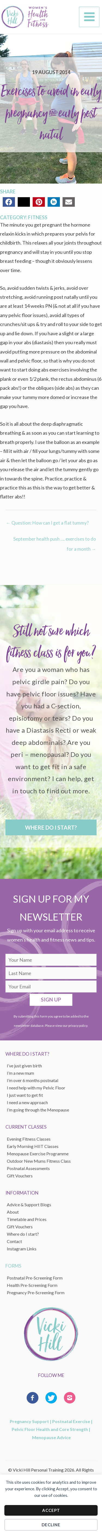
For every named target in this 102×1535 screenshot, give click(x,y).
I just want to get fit (25, 1095)
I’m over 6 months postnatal (32, 1080)
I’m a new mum (20, 1073)
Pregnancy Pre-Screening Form (35, 1292)
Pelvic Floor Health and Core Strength (50, 1429)
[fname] (51, 960)
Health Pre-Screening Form (32, 1285)
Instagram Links (21, 1248)
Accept (51, 1510)
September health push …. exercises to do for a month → (54, 540)
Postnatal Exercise (71, 1421)
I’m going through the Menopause (38, 1109)
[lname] (51, 973)
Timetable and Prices (27, 1219)
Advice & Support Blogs (29, 1204)
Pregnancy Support (29, 1421)
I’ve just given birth (24, 1065)
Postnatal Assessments (28, 1168)
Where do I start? (23, 1233)
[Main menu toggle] (89, 17)
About (13, 1211)
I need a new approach (27, 1102)
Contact (14, 1241)
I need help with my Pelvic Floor (36, 1087)
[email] (51, 986)
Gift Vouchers (20, 1226)
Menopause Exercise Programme (38, 1153)
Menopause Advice (51, 1437)
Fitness (37, 217)
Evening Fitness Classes (29, 1138)
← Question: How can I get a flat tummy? (47, 523)
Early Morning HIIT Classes (32, 1146)
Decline (51, 1524)
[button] (51, 827)
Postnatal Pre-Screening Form (35, 1277)
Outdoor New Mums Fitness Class (39, 1161)
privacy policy (77, 1026)
